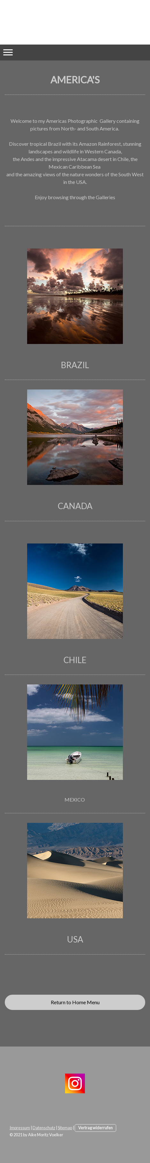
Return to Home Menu (75, 1002)
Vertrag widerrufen (95, 1127)
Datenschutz (44, 1127)
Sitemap (65, 1127)
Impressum (20, 1127)
